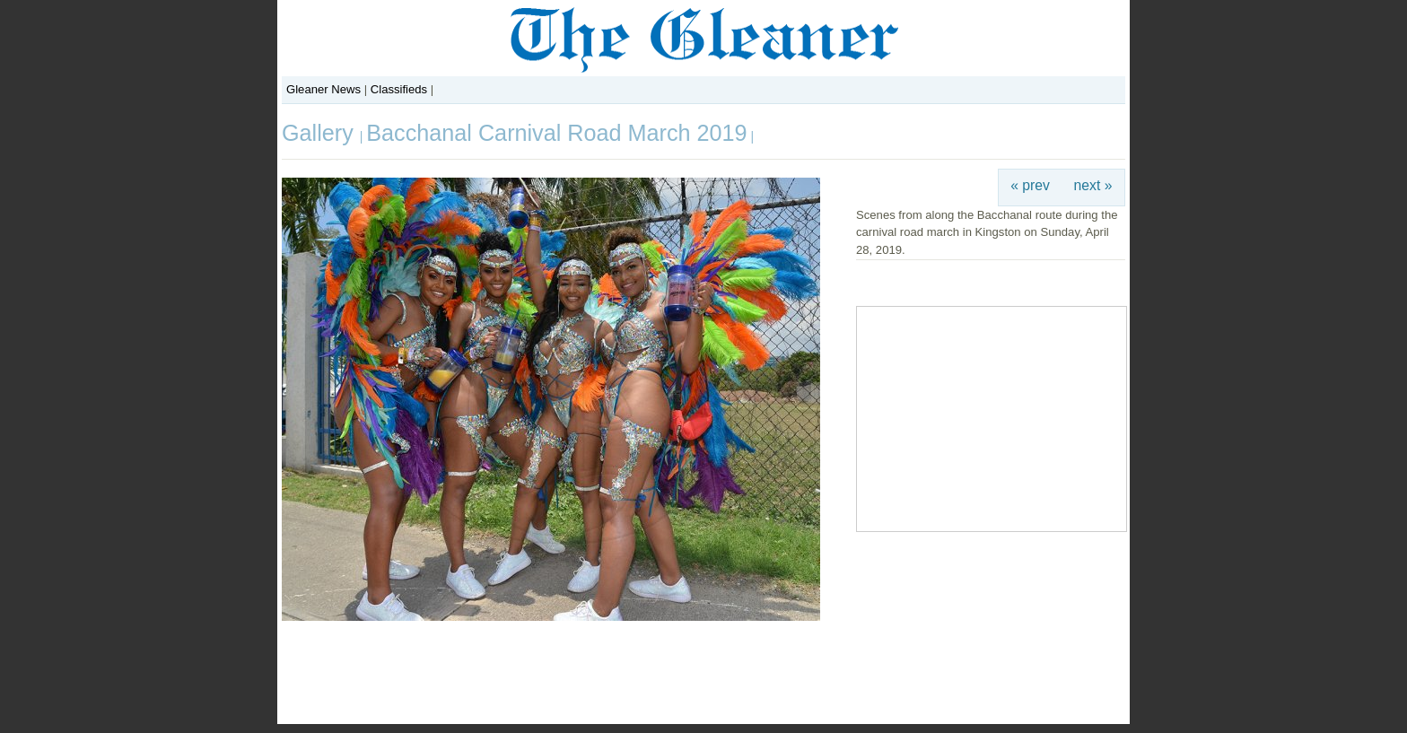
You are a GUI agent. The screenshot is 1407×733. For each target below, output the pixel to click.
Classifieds (399, 89)
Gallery (321, 132)
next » (1093, 185)
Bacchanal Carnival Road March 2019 (556, 132)
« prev (1030, 185)
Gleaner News (323, 89)
